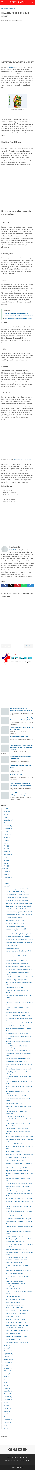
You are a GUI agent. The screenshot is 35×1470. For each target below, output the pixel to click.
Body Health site (14, 550)
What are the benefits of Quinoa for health (18, 966)
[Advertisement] (17, 41)
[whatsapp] (24, 585)
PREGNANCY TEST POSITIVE (14, 1263)
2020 (5, 857)
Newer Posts (6, 646)
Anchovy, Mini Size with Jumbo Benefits (17, 1033)
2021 (5, 869)
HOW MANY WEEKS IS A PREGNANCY (16, 1257)
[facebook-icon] (10, 1449)
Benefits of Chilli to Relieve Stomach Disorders (19, 969)
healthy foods (10, 67)
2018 (5, 808)
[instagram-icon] (15, 1449)
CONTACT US (23, 1457)
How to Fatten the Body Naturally (15, 891)
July (6, 814)
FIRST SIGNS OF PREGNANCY (14, 1273)
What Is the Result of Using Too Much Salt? (18, 936)
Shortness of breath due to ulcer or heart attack (19, 316)
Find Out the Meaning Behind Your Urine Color (19, 1069)
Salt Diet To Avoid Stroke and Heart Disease (18, 1058)
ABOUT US (15, 1457)
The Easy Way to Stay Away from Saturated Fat (19, 906)
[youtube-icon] (20, 1449)
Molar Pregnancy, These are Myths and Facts (19, 1239)
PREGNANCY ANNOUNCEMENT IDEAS (17, 1331)
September (8, 820)
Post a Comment (17, 21)
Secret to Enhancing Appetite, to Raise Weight (19, 912)
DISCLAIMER (20, 1460)
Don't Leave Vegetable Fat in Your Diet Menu (18, 1015)
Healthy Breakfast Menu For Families (16, 909)
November (8, 826)
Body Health (17, 2)
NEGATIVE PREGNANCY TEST (14, 1328)
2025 (4, 1425)
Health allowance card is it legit (19, 736)
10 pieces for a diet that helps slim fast (17, 1170)
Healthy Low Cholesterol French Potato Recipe (19, 1183)
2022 (5, 880)
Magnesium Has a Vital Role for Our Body (17, 1012)
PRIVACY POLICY (10, 1460)
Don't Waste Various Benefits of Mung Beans (18, 1026)
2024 (5, 1402)
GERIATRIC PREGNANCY (13, 1296)
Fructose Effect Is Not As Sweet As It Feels (18, 1051)
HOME (9, 1457)
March (7, 837)
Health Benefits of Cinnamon (18, 775)
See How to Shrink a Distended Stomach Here (19, 1144)
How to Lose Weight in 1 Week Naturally (17, 889)
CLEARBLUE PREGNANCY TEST (15, 1305)
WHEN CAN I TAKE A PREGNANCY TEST (17, 1325)
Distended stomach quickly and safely (16, 1168)
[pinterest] (17, 585)
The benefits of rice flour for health (15, 920)
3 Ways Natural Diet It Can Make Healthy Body (19, 1218)
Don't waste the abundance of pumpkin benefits (19, 1023)
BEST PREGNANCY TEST (13, 1339)
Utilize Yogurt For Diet (12, 945)
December (8, 828)
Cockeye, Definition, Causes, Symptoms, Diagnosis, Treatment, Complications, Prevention (21, 747)
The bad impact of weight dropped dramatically (19, 1136)
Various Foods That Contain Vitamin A (17, 900)
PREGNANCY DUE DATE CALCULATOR (17, 1342)
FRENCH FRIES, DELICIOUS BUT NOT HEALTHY (19, 1154)
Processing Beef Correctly (13, 948)
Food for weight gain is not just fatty (16, 980)
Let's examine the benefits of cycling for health (19, 1198)
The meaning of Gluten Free (13, 1151)
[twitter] (11, 585)
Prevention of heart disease (22, 460)
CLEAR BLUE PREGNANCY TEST (15, 1242)
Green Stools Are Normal (13, 1000)
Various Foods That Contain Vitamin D (17, 897)
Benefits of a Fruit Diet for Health (15, 923)
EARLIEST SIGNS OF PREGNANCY (15, 1299)
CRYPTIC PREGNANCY (12, 1316)
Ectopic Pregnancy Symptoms (14, 1236)
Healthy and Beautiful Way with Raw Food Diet (19, 914)
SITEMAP (27, 1460)
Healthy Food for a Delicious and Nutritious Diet (19, 977)
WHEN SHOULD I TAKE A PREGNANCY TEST (18, 1270)
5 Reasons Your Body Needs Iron (15, 1116)
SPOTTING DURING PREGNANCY (15, 1319)
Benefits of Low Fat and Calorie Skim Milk (17, 963)
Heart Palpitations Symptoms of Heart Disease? (19, 318)
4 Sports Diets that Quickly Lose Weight (17, 1128)
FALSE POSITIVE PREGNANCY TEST (16, 1322)
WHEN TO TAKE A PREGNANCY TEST (16, 1249)
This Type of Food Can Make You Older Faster (19, 903)
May (6, 843)
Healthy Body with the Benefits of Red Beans (18, 1096)
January (7, 860)
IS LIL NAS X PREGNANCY (13, 1302)
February (7, 834)
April (6, 840)
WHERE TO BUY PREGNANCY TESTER (16, 1336)
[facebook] (4, 585)
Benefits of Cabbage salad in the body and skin (19, 939)
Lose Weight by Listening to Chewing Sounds (18, 934)
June (7, 811)
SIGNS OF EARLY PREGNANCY (14, 1308)
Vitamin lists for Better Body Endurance (17, 1061)
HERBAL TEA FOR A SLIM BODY (15, 1160)
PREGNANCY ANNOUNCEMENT (15, 1281)
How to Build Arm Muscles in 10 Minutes (17, 894)
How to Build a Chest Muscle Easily (16, 926)
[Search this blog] (32, 2)
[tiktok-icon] (25, 1449)
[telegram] (30, 585)
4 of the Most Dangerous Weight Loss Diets (18, 1191)
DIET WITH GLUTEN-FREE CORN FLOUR (17, 1157)
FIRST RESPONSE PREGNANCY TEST (16, 1260)
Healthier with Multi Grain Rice (14, 987)
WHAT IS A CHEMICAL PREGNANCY (16, 1313)
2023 (5, 1365)
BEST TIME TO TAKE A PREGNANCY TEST (18, 1310)
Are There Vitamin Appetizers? (14, 1103)
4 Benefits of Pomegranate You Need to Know (19, 1216)
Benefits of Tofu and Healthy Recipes (16, 960)
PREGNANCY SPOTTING (13, 1288)
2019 (5, 831)
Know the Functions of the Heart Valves (16, 313)
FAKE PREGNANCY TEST (13, 1333)
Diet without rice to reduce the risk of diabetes (19, 942)
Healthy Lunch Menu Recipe (14, 917)
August (7, 817)
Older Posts (28, 646)
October (7, 823)
